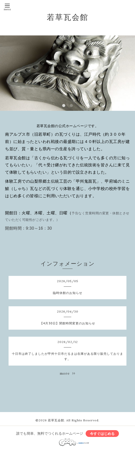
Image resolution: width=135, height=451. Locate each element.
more (67, 373)
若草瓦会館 (67, 17)
